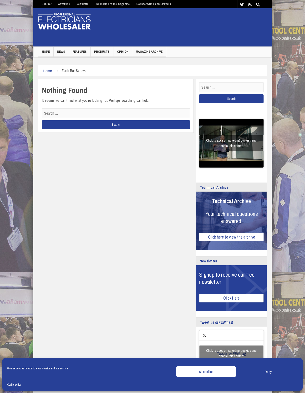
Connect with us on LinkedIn (153, 4)
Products (102, 52)
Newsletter (83, 4)
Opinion (122, 52)
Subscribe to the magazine (113, 4)
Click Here (231, 298)
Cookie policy (14, 385)
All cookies (206, 371)
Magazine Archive (149, 52)
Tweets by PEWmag (231, 353)
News (61, 52)
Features (79, 52)
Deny (268, 371)
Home (46, 52)
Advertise (64, 4)
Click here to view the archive (231, 237)
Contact (46, 4)
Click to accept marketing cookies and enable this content (231, 143)
